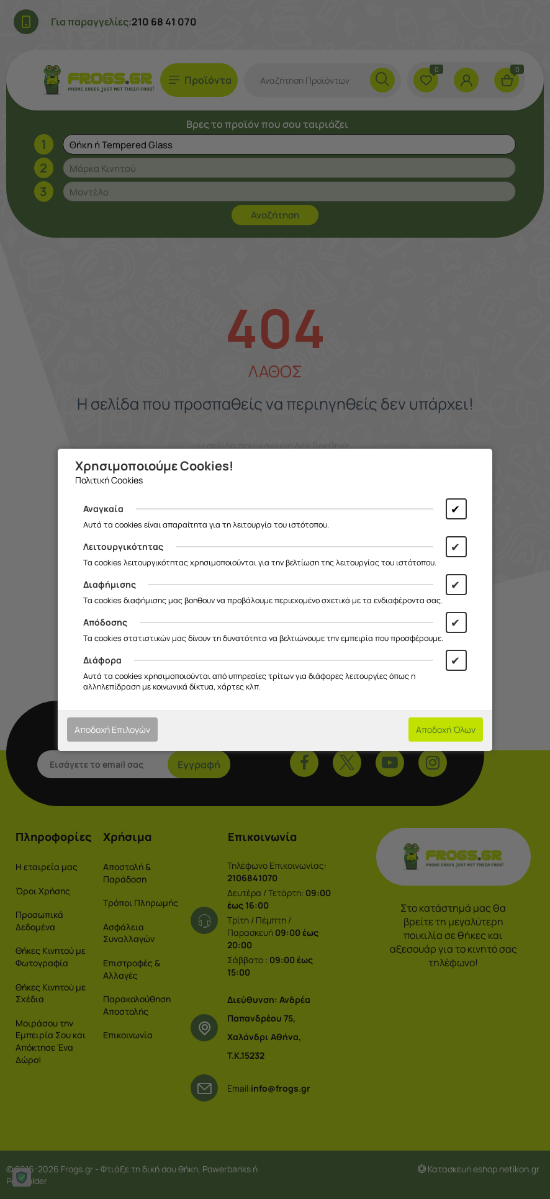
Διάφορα (102, 660)
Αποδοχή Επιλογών (112, 729)
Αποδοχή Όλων (446, 729)
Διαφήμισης (109, 584)
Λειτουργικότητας (123, 546)
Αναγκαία (103, 508)
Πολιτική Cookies (109, 480)
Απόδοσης (105, 622)
